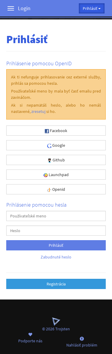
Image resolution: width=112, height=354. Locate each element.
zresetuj (38, 111)
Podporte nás (30, 338)
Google (56, 145)
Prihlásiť (56, 245)
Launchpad (56, 174)
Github (56, 160)
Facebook (56, 130)
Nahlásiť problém (82, 342)
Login (24, 8)
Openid (56, 189)
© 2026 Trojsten (56, 324)
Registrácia (56, 284)
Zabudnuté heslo (56, 257)
